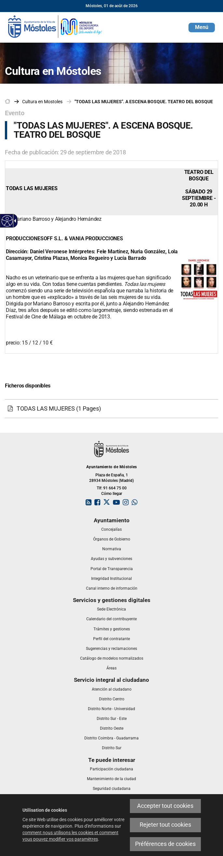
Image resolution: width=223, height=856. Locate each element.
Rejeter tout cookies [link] (165, 824)
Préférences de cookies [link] (165, 844)
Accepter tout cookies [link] (165, 806)
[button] (201, 27)
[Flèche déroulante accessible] (14, 221)
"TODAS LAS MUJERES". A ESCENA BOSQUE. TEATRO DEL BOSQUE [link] (144, 101)
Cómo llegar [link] (111, 493)
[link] (55, 26)
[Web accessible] (7, 221)
